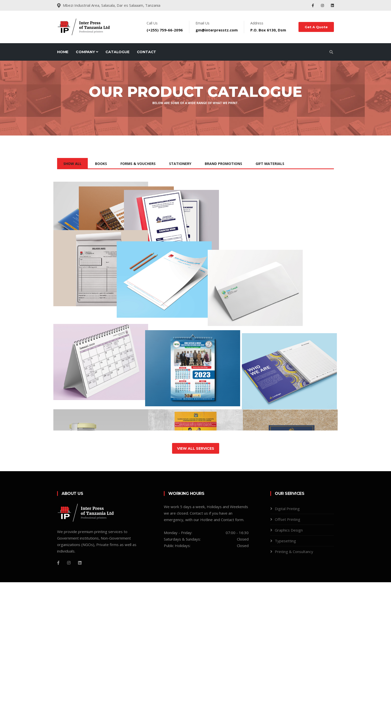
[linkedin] (80, 693)
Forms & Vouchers (138, 163)
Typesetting (285, 671)
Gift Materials (270, 163)
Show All (72, 163)
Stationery (180, 163)
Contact (146, 52)
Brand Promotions (223, 163)
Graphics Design (289, 660)
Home (62, 52)
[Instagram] (69, 693)
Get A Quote (316, 27)
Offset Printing (287, 650)
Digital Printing (287, 639)
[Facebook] (58, 693)
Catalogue (117, 52)
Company (87, 52)
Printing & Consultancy (294, 682)
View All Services (195, 579)
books (101, 163)
